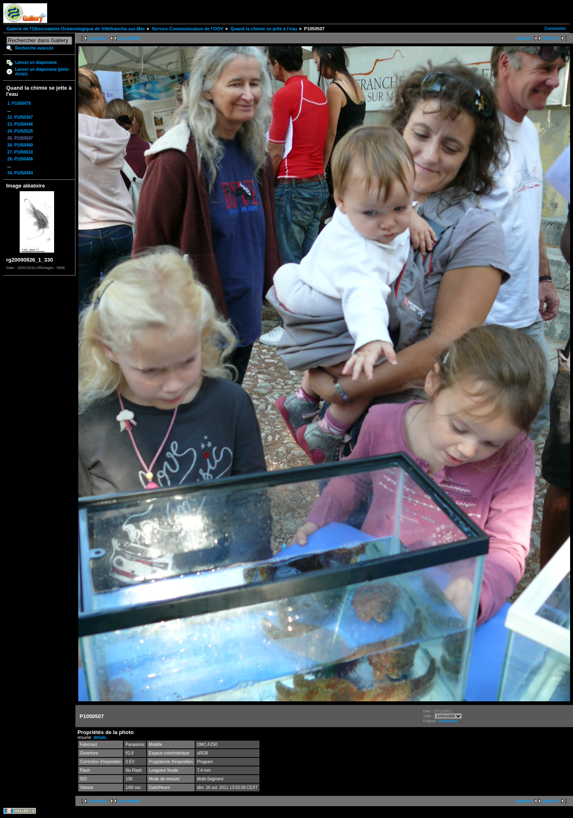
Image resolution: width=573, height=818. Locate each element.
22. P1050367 (20, 117)
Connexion (555, 28)
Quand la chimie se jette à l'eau (263, 28)
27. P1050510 (20, 152)
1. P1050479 (19, 103)
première (98, 38)
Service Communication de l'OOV (187, 28)
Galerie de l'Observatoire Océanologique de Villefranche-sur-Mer (76, 28)
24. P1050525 (20, 131)
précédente (130, 38)
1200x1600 (448, 721)
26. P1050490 (20, 145)
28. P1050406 (20, 159)
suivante (523, 38)
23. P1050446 (20, 124)
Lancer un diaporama (36, 62)
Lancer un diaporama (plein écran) (42, 71)
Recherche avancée (34, 48)
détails (100, 737)
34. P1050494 (20, 173)
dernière (551, 38)
